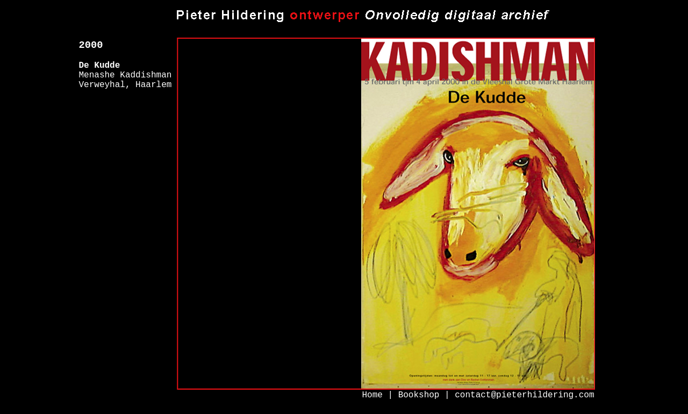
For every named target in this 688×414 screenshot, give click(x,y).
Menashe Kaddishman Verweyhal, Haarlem (125, 80)
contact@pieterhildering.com (524, 395)
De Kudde (99, 65)
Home (372, 395)
